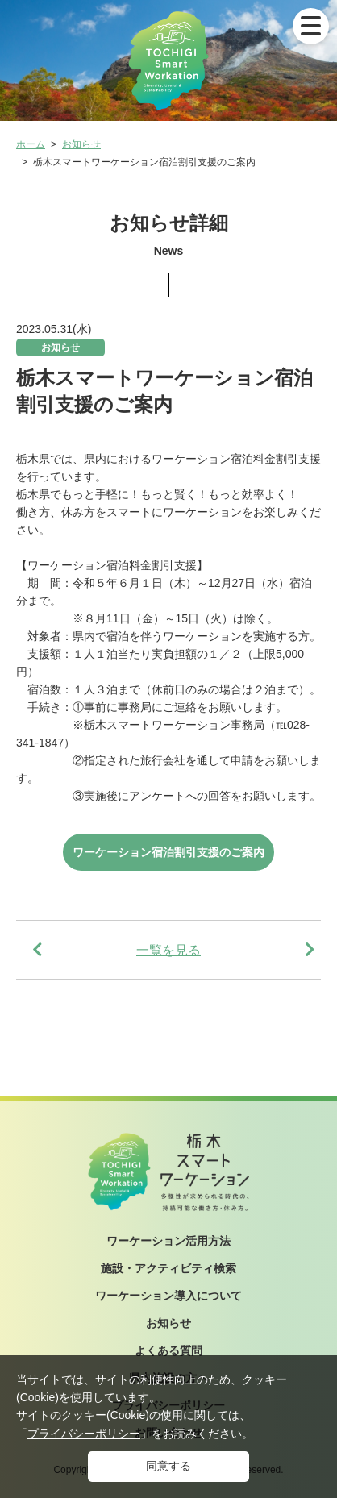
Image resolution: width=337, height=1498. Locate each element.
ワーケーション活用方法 (168, 1240)
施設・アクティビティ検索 (168, 1268)
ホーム (30, 144)
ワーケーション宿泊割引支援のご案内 (168, 852)
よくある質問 (168, 1350)
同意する (168, 1465)
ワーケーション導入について (168, 1295)
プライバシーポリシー (83, 1433)
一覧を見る (168, 950)
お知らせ (81, 144)
